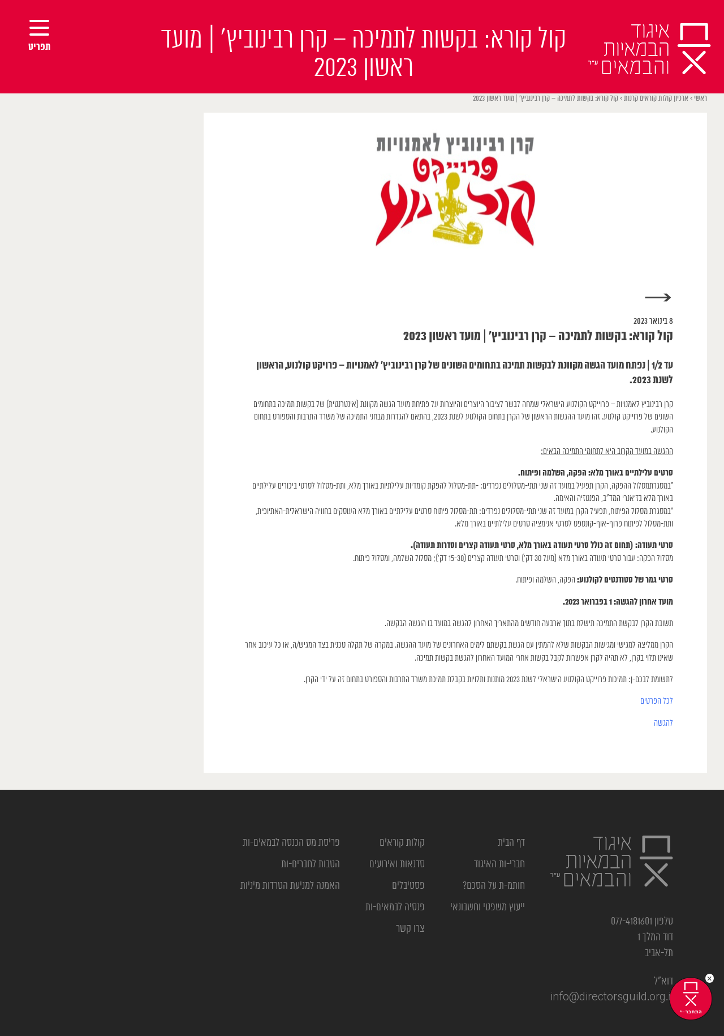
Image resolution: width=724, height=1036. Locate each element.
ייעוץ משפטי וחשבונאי (487, 907)
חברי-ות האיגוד (499, 864)
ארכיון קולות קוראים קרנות (656, 99)
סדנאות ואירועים (397, 864)
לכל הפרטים (656, 701)
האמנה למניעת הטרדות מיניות (290, 886)
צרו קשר (410, 929)
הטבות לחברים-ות (310, 864)
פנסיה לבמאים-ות (395, 907)
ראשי (700, 99)
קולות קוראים (402, 843)
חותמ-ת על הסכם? (494, 886)
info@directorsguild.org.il (611, 997)
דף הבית (511, 843)
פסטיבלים (408, 886)
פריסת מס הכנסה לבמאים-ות (291, 843)
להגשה (663, 723)
